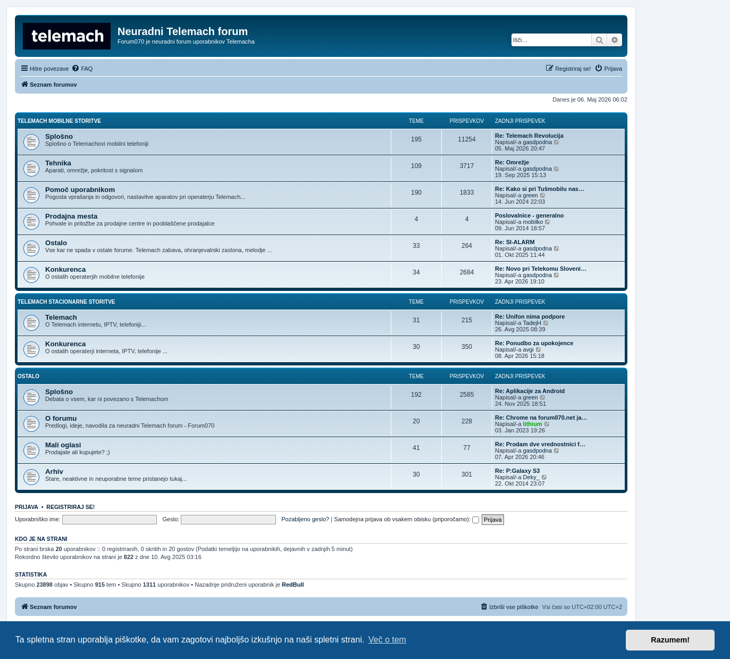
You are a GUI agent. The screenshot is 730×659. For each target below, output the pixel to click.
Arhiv (54, 472)
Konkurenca (65, 269)
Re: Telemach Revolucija (529, 135)
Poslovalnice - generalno (529, 215)
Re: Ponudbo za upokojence (534, 343)
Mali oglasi (63, 445)
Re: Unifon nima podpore (530, 316)
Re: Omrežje (512, 162)
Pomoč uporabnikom (80, 190)
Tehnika (58, 163)
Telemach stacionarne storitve (66, 302)
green (530, 195)
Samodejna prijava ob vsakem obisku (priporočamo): (406, 519)
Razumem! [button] (670, 640)
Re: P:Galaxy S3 (517, 471)
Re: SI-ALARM (515, 242)
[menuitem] (82, 68)
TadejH (532, 323)
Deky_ (531, 477)
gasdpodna (537, 142)
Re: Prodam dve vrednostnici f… (540, 444)
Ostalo (56, 243)
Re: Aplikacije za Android (530, 391)
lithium (532, 424)
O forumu (61, 418)
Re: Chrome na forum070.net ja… (541, 417)
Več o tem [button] (387, 639)
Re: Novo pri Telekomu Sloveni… (540, 268)
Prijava (26, 507)
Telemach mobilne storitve (59, 121)
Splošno (59, 136)
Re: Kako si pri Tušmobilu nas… (539, 189)
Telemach (61, 317)
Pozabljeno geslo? (305, 519)
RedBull (293, 584)
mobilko (533, 222)
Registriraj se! (70, 507)
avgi (528, 349)
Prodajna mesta (71, 216)
